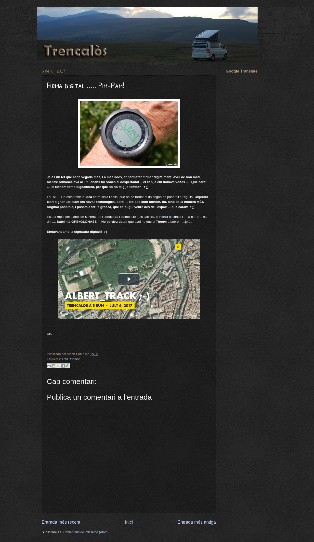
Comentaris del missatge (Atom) (85, 532)
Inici (129, 522)
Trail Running (71, 359)
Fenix (163, 217)
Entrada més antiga (197, 522)
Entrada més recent (61, 522)
